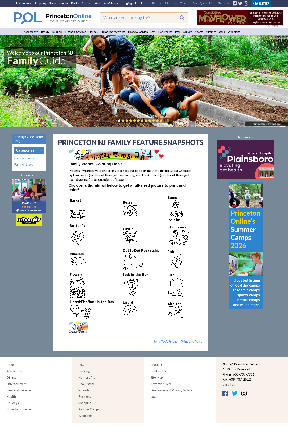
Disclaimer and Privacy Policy (171, 390)
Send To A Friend (165, 341)
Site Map (156, 377)
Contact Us (158, 371)
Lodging (127, 3)
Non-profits (86, 377)
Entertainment (58, 3)
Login (154, 396)
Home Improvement (113, 31)
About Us (223, 3)
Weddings (234, 31)
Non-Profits (165, 31)
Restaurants (23, 3)
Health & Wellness (107, 3)
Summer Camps (215, 31)
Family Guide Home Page (29, 139)
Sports (199, 31)
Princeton (170, 3)
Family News (23, 164)
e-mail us (228, 384)
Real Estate (142, 3)
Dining (11, 377)
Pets (177, 31)
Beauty (45, 31)
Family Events (24, 158)
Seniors (187, 31)
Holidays (12, 403)
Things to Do (188, 3)
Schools (87, 3)
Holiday (93, 31)
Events (156, 3)
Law (153, 31)
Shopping (40, 3)
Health (11, 396)
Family (75, 3)
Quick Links (206, 3)
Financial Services (75, 31)
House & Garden (138, 31)
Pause (167, 120)
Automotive (31, 31)
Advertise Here (161, 384)
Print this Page (191, 341)
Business (57, 31)
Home (10, 365)
